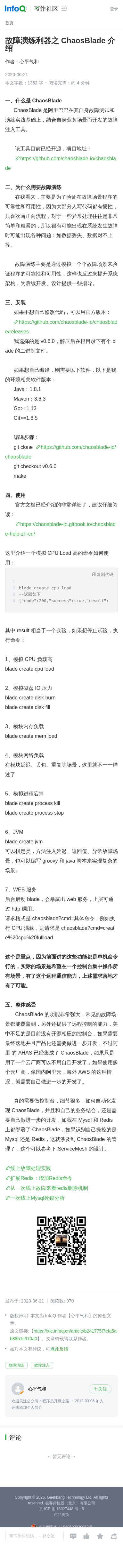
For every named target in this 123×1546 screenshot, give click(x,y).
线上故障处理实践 (30, 1168)
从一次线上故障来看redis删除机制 (49, 1188)
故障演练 (16, 1365)
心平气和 (29, 61)
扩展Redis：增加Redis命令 (41, 1178)
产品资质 (61, 1514)
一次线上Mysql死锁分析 (37, 1198)
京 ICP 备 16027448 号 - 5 (61, 1509)
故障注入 (42, 1365)
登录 (114, 9)
